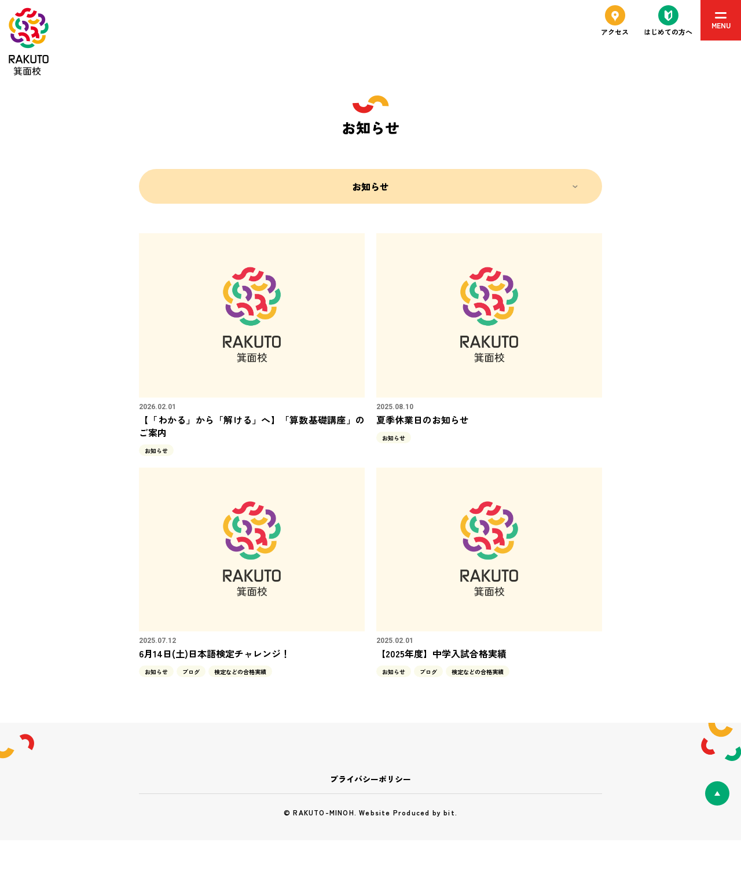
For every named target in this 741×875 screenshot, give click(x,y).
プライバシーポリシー (370, 779)
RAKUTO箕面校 (29, 42)
